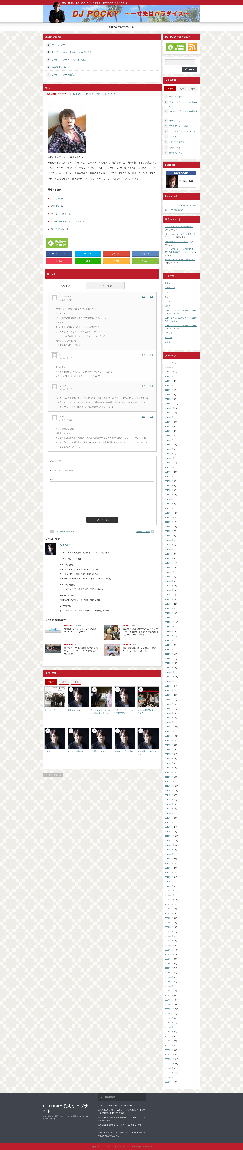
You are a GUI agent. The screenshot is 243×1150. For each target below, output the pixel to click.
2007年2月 (169, 1045)
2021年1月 (169, 363)
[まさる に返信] (144, 417)
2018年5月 (169, 435)
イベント (78, 644)
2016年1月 (169, 558)
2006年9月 (169, 1068)
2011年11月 (169, 786)
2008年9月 (169, 959)
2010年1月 (169, 886)
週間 (64, 682)
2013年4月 (169, 709)
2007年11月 (169, 1004)
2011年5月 (169, 813)
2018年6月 (169, 431)
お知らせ (77, 625)
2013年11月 (169, 677)
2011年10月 (169, 791)
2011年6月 (169, 809)
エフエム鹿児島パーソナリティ (182, 131)
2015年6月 (169, 590)
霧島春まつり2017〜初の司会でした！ (180, 260)
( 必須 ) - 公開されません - (64, 470)
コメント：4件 (94, 94)
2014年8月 (169, 636)
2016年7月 (169, 531)
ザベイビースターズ (61, 214)
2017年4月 (169, 495)
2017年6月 (169, 486)
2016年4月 (169, 545)
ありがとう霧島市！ (76, 751)
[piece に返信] (144, 355)
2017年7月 (169, 481)
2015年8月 (169, 581)
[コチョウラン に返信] (144, 297)
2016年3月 (169, 549)
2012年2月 (169, 772)
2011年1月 (169, 832)
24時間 (51, 682)
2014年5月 (169, 649)
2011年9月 (169, 795)
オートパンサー (59, 44)
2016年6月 (169, 536)
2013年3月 (169, 713)
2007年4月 (169, 1036)
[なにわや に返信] (144, 386)
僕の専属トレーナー (61, 229)
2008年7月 (169, 968)
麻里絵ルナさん (59, 67)
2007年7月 (169, 1023)
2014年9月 (169, 631)
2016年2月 (169, 554)
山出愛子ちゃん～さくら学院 (176, 242)
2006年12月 (169, 1054)
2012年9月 (169, 740)
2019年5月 (169, 385)
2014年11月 (169, 622)
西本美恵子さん (175, 153)
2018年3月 (169, 445)
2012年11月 (169, 731)
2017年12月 (169, 458)
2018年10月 (169, 413)
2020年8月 (169, 367)
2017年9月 (169, 472)
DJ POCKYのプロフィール (121, 27)
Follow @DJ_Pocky (188, 206)
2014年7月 (169, 640)
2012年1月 (169, 777)
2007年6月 (169, 1027)
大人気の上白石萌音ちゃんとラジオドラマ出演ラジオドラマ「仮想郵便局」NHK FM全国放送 (140, 632)
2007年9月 (169, 1014)
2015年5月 (169, 595)
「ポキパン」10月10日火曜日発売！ (179, 227)
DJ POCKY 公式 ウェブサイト (65, 1108)
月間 (76, 682)
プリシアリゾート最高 (63, 74)
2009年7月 (169, 913)
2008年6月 (169, 973)
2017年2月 (169, 504)
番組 (133, 625)
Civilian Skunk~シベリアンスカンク (68, 221)
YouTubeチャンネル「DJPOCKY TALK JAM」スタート (119, 1105)
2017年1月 (169, 508)
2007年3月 (169, 1041)
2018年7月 (169, 426)
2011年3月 (169, 822)
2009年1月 (169, 941)
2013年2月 (169, 718)
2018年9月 (169, 417)
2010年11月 (169, 841)
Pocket (59, 261)
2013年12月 (169, 672)
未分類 (78, 94)
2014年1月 (169, 668)
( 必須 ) (55, 461)
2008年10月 (169, 954)
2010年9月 (169, 850)
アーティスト (170, 288)
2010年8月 (169, 854)
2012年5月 (169, 759)
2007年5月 (169, 1032)
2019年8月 (169, 376)
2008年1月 (169, 995)
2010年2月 (169, 881)
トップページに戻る (53, 775)
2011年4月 (169, 818)
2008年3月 (169, 986)
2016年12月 (169, 513)
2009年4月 (169, 927)
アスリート (169, 292)
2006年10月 (169, 1064)
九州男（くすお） (98, 751)
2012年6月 (169, 754)
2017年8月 (169, 476)
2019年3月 (169, 395)
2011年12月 (169, 781)
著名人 (167, 283)
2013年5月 (169, 704)
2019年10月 (169, 372)
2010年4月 (169, 872)
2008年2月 (169, 991)
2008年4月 (169, 982)
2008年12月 (169, 945)
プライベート (170, 333)
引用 (151, 297)
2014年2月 (169, 663)
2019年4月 (169, 390)
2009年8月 (169, 909)
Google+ (116, 254)
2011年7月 (169, 804)
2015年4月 (169, 599)
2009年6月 (169, 918)
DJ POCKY (111, 94)
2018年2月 (169, 449)
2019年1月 (169, 399)
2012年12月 (169, 727)
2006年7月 (169, 1077)
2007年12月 (169, 1000)
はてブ (145, 254)
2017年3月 (169, 499)
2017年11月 (169, 463)
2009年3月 (169, 932)
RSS (116, 261)
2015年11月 (169, 567)
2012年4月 (169, 763)
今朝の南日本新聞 (143, 532)
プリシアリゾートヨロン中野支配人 (69, 59)
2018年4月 (169, 440)
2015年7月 (169, 586)
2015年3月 (169, 604)
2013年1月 (169, 722)
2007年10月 (169, 1009)
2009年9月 (169, 904)
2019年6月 (169, 381)
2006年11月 (169, 1059)
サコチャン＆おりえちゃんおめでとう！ (72, 52)
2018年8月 (169, 422)
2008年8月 (169, 964)
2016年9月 (169, 522)
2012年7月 (169, 749)
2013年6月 (169, 700)
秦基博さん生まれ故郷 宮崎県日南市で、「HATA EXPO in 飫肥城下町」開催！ (81, 651)
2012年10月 (169, 736)
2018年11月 (169, 408)
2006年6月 (169, 1082)
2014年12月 (169, 617)
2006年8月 (169, 1073)
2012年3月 (169, 768)
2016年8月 (169, 527)
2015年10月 (169, 572)
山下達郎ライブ (58, 198)
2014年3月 (169, 659)
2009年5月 (169, 923)
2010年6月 (169, 863)
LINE (88, 261)
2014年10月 (169, 627)
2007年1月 (169, 1050)
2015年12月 (169, 563)
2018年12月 (169, 404)
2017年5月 (169, 490)
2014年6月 (169, 645)
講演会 (167, 306)
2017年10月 (169, 467)
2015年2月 (169, 608)
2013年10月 (169, 681)
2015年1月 (169, 613)
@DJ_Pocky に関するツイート (177, 210)
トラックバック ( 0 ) (105, 286)
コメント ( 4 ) (66, 286)
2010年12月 (169, 836)
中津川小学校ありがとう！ (65, 531)
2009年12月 (169, 891)
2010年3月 (169, 877)
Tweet (87, 254)
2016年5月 (169, 540)
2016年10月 (169, 517)
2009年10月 (169, 900)
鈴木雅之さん (57, 206)
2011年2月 (169, 827)
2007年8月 (169, 1018)
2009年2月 (169, 936)
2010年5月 (169, 868)
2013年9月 (169, 686)
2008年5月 (169, 977)
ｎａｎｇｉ (49, 751)
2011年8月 (169, 800)
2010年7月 (169, 859)
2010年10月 (169, 845)
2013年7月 (169, 695)
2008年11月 (169, 950)
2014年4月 (169, 654)
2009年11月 (169, 895)
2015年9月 (169, 577)
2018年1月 (169, 454)
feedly (145, 261)
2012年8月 (169, 745)
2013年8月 (169, 690)
